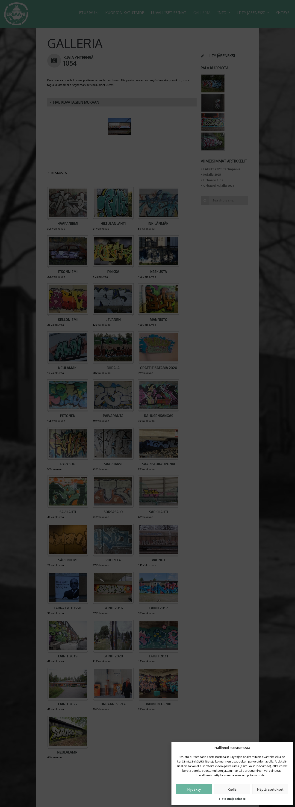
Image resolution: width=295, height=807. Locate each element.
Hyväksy (194, 789)
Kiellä (231, 789)
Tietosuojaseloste (232, 799)
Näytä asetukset (270, 789)
